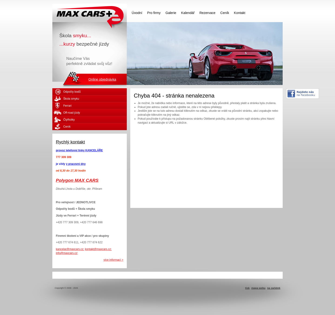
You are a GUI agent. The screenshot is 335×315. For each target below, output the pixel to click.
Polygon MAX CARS (77, 180)
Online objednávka (102, 79)
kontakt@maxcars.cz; (98, 249)
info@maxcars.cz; (67, 253)
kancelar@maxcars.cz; (70, 249)
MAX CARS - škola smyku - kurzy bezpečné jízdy (89, 12)
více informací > (113, 259)
